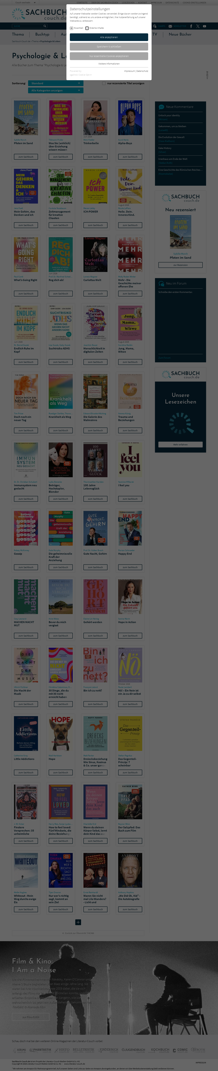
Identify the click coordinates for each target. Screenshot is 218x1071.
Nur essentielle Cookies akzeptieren (109, 56)
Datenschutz (142, 71)
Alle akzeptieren (109, 37)
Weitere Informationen (109, 63)
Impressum (129, 71)
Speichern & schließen (109, 46)
